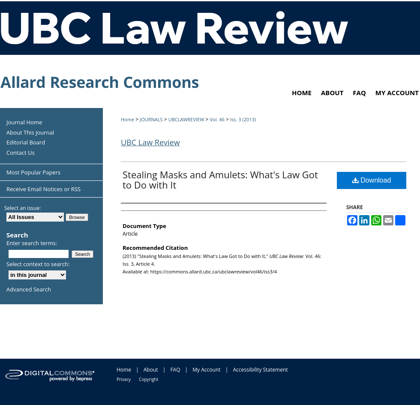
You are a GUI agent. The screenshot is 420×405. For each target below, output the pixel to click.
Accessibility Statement (260, 369)
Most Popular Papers (33, 172)
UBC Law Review (150, 142)
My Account (206, 369)
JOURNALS (151, 119)
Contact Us (20, 153)
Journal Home (24, 122)
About (151, 369)
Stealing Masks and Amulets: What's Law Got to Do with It (220, 179)
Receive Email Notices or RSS (43, 189)
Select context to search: (38, 264)
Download (371, 180)
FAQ (175, 369)
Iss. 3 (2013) (243, 119)
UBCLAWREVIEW (186, 119)
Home (127, 119)
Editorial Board (25, 142)
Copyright (148, 379)
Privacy (124, 379)
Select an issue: (22, 208)
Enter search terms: (31, 243)
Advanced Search (28, 289)
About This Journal (30, 132)
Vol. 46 (217, 119)
